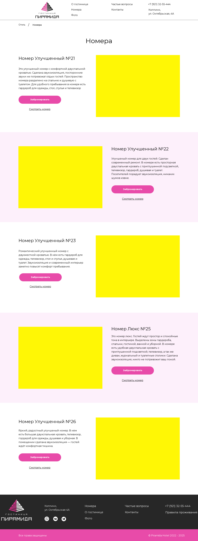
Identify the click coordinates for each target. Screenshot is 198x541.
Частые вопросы (122, 4)
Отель (22, 24)
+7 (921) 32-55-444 (159, 4)
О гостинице (79, 4)
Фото (74, 15)
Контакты (117, 9)
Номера (76, 9)
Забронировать (132, 189)
